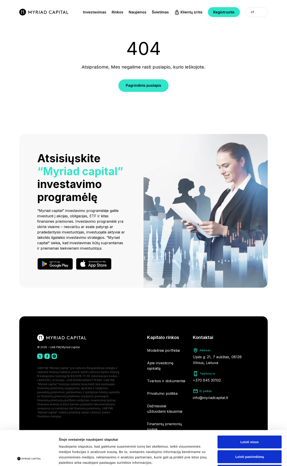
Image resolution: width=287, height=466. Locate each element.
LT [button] (252, 12)
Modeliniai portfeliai (163, 350)
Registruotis (224, 12)
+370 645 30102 (207, 380)
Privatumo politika (162, 393)
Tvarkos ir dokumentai (166, 381)
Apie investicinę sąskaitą (160, 366)
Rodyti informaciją (230, 457)
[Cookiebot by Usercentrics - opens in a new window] (29, 457)
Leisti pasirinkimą (249, 422)
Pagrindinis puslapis (143, 85)
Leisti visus (249, 407)
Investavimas (94, 12)
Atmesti (249, 436)
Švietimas (160, 12)
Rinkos (117, 12)
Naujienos (137, 12)
